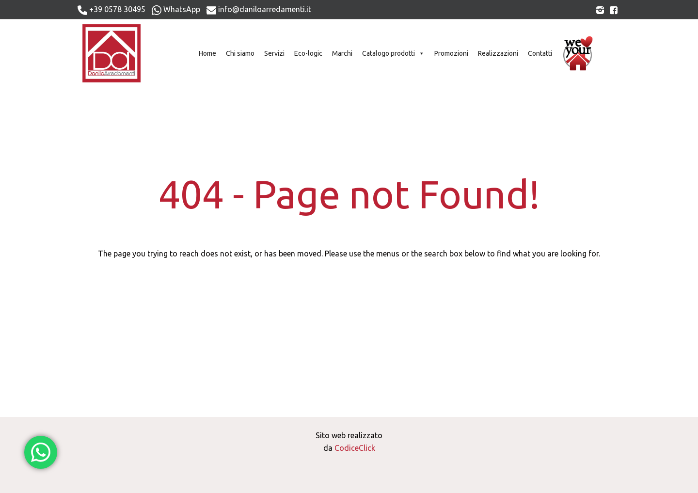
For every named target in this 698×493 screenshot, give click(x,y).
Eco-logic (308, 53)
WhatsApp (176, 10)
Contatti (540, 53)
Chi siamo (240, 53)
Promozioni (451, 53)
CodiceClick (354, 448)
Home (207, 53)
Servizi (274, 53)
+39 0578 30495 (111, 10)
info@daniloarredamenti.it (258, 10)
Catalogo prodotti (393, 53)
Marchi (342, 53)
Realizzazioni (498, 53)
